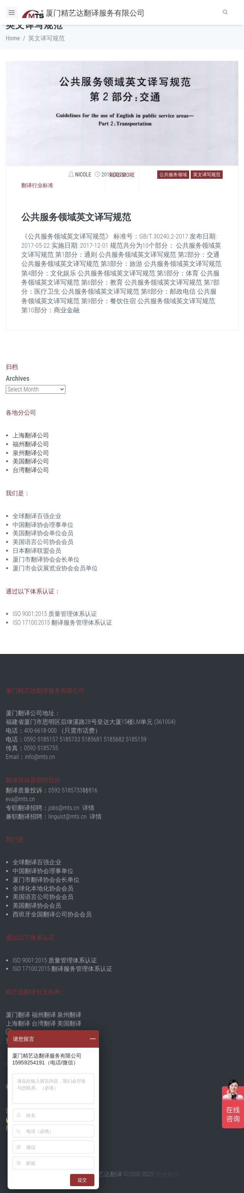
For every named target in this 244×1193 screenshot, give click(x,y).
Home (13, 38)
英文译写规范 (206, 174)
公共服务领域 (173, 174)
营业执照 (167, 1174)
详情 (88, 807)
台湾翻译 (44, 1023)
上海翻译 (18, 1023)
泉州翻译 (69, 1014)
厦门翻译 (18, 1014)
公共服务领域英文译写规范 (76, 217)
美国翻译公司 (31, 461)
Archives (17, 378)
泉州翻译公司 (31, 453)
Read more (122, 175)
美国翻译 (69, 1023)
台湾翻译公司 (31, 470)
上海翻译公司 (31, 435)
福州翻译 (44, 1014)
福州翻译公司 (31, 444)
